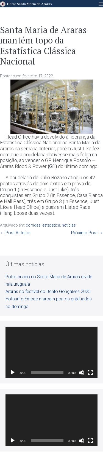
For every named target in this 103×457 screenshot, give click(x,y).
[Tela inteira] (90, 372)
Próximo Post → (87, 232)
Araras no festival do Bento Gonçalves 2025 (48, 291)
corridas (33, 225)
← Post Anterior (15, 232)
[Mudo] (81, 372)
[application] (51, 352)
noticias (69, 225)
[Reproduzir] (12, 372)
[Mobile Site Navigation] (101, 4)
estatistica (51, 225)
